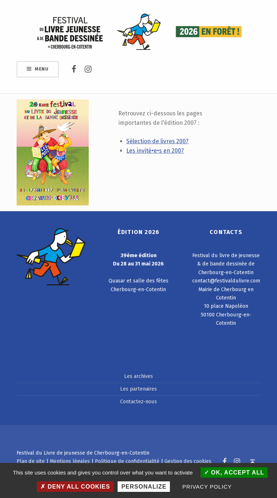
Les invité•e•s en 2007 (155, 150)
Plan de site (31, 461)
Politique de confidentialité (127, 461)
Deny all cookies (75, 487)
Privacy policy (207, 487)
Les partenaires (138, 389)
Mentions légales (70, 461)
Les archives (138, 376)
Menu (42, 69)
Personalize (143, 487)
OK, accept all (234, 472)
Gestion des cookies (187, 461)
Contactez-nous (138, 401)
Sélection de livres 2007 (157, 141)
